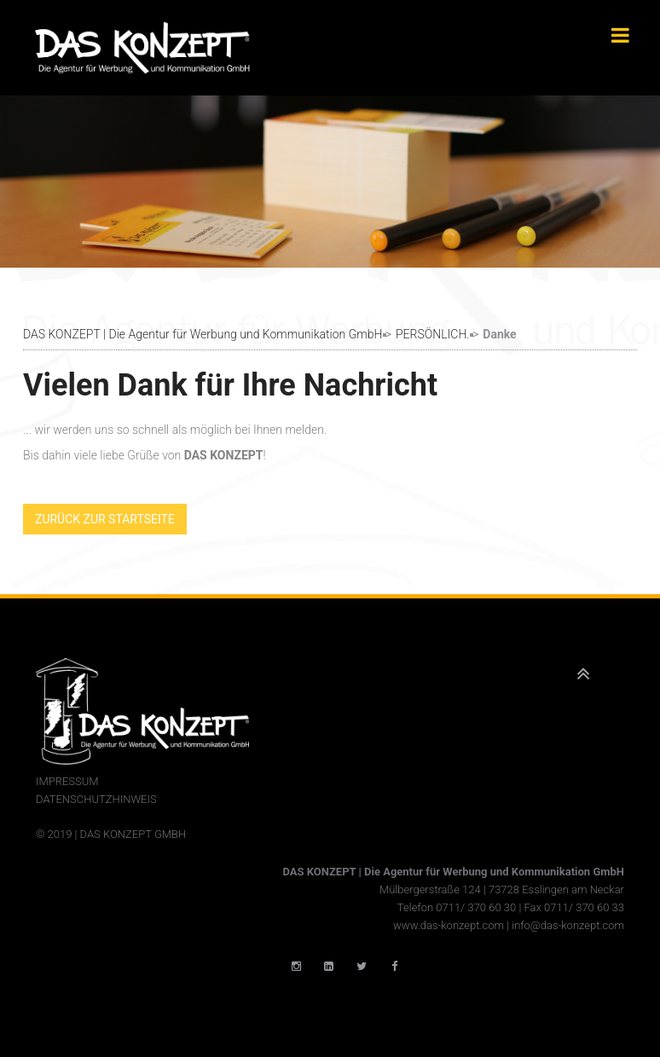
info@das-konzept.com (568, 925)
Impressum (67, 781)
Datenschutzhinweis (96, 799)
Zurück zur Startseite (105, 519)
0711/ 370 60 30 (476, 907)
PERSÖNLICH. (433, 334)
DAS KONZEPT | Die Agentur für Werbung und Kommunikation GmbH (202, 334)
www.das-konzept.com (448, 925)
